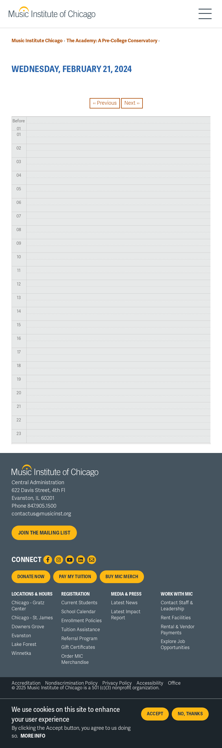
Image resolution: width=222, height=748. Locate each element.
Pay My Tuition (75, 577)
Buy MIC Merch (122, 577)
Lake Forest (24, 644)
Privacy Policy (117, 683)
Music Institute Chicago (37, 41)
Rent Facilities (176, 618)
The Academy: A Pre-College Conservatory (112, 41)
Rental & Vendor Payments (178, 630)
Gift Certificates (78, 647)
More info (33, 738)
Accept (155, 716)
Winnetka (21, 653)
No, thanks (190, 716)
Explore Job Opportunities (175, 645)
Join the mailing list (44, 533)
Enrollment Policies (81, 621)
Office (174, 683)
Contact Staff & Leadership (177, 606)
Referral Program (79, 639)
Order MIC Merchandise (75, 659)
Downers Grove (28, 627)
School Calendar (78, 612)
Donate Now (31, 577)
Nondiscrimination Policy (71, 683)
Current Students (79, 603)
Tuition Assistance (80, 630)
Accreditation (26, 683)
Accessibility (149, 683)
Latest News (124, 603)
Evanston (21, 636)
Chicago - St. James (32, 618)
